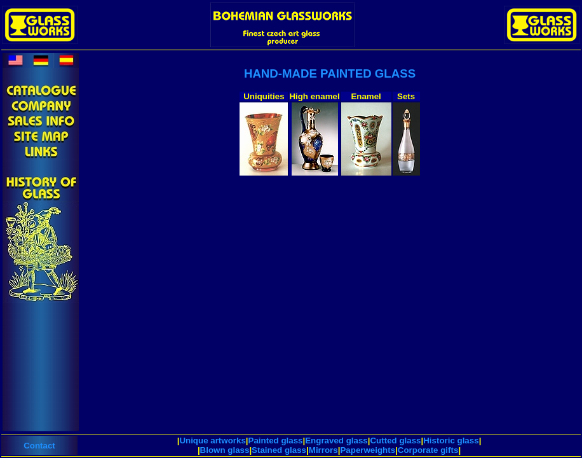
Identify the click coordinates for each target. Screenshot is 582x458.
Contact (39, 445)
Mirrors (323, 450)
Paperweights (367, 450)
